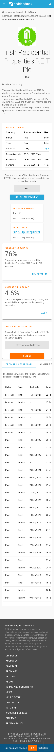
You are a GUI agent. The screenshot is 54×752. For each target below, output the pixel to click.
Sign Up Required (26, 232)
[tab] (19, 364)
